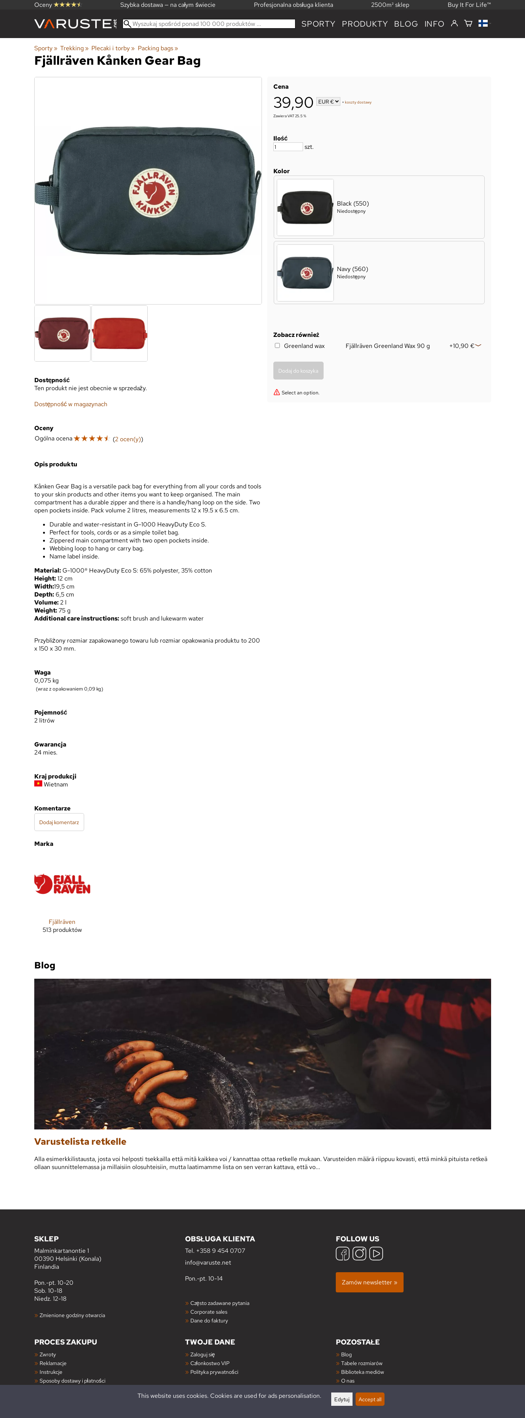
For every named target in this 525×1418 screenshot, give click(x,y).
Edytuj (341, 1399)
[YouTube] (376, 1254)
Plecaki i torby (113, 48)
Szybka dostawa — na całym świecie (168, 5)
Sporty (319, 24)
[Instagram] (359, 1254)
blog (406, 24)
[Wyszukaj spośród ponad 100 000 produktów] (209, 24)
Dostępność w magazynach (71, 404)
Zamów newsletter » (369, 1282)
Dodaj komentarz (59, 822)
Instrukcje (51, 1371)
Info (434, 24)
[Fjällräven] (62, 900)
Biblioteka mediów (362, 1371)
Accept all (370, 1399)
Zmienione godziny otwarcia (72, 1315)
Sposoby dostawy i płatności (72, 1380)
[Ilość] (288, 146)
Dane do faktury (209, 1320)
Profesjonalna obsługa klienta (294, 5)
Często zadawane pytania (219, 1302)
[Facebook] (342, 1254)
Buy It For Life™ (469, 5)
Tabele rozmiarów (362, 1363)
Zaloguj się (202, 1354)
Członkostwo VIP (210, 1363)
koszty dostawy (358, 102)
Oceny (58, 5)
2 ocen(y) (128, 439)
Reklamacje (53, 1363)
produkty (365, 24)
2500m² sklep (390, 5)
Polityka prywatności (214, 1371)
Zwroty (48, 1354)
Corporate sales (208, 1311)
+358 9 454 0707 (220, 1251)
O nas (347, 1380)
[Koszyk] (468, 24)
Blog (346, 1354)
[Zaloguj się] (454, 23)
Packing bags (158, 48)
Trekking (74, 48)
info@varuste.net (208, 1262)
